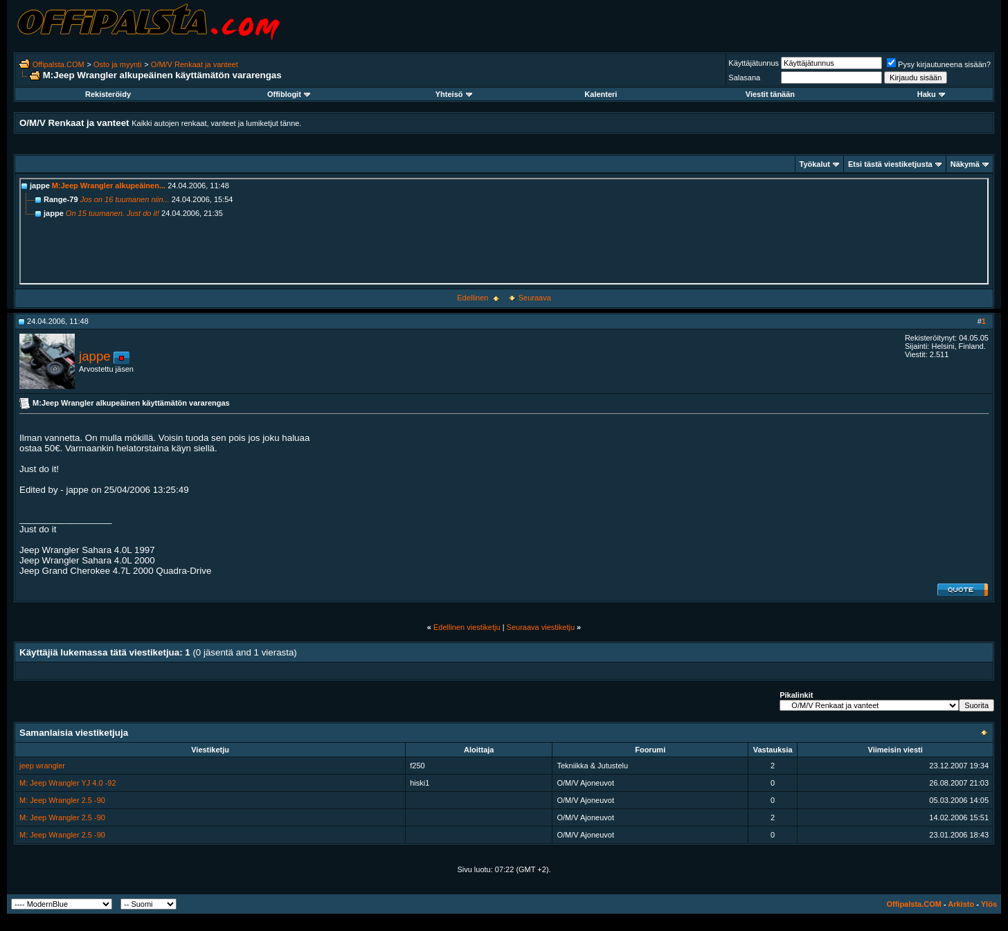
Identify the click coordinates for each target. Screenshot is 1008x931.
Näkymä (965, 164)
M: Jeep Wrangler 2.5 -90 (62, 800)
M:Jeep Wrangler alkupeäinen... (108, 185)
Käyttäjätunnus (753, 63)
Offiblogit (288, 94)
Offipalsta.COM (58, 64)
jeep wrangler (42, 765)
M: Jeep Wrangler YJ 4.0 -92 (67, 783)
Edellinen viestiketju (467, 627)
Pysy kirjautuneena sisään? (939, 64)
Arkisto (961, 904)
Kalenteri (600, 94)
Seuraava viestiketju (541, 627)
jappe (95, 356)
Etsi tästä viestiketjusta (890, 164)
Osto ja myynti (117, 64)
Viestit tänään (770, 94)
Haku (931, 94)
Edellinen (472, 297)
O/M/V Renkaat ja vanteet (194, 64)
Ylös (989, 904)
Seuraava (535, 297)
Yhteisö (453, 94)
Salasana (744, 77)
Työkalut (815, 164)
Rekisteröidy (108, 94)
